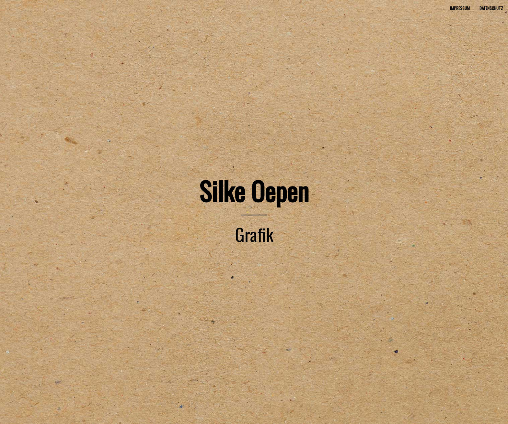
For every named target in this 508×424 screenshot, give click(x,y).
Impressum (460, 8)
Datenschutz (491, 8)
